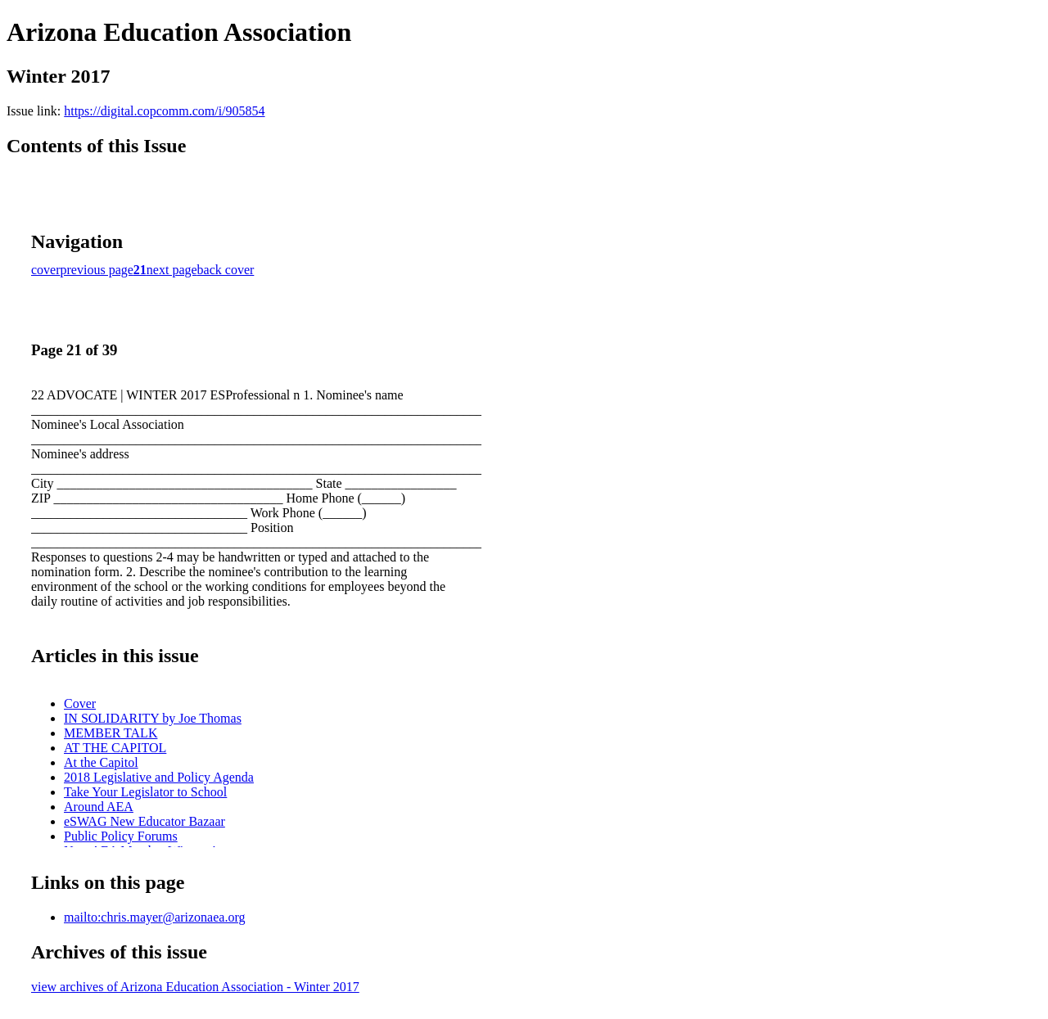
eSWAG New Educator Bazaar (144, 821)
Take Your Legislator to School (145, 792)
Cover (80, 703)
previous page (97, 270)
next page (172, 270)
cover (46, 270)
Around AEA (98, 807)
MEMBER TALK (110, 733)
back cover (226, 270)
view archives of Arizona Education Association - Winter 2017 (195, 987)
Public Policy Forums (121, 836)
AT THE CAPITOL (115, 748)
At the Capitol (101, 762)
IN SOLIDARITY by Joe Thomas (153, 718)
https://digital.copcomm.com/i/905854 (164, 111)
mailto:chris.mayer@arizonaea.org (154, 917)
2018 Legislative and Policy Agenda (159, 777)
